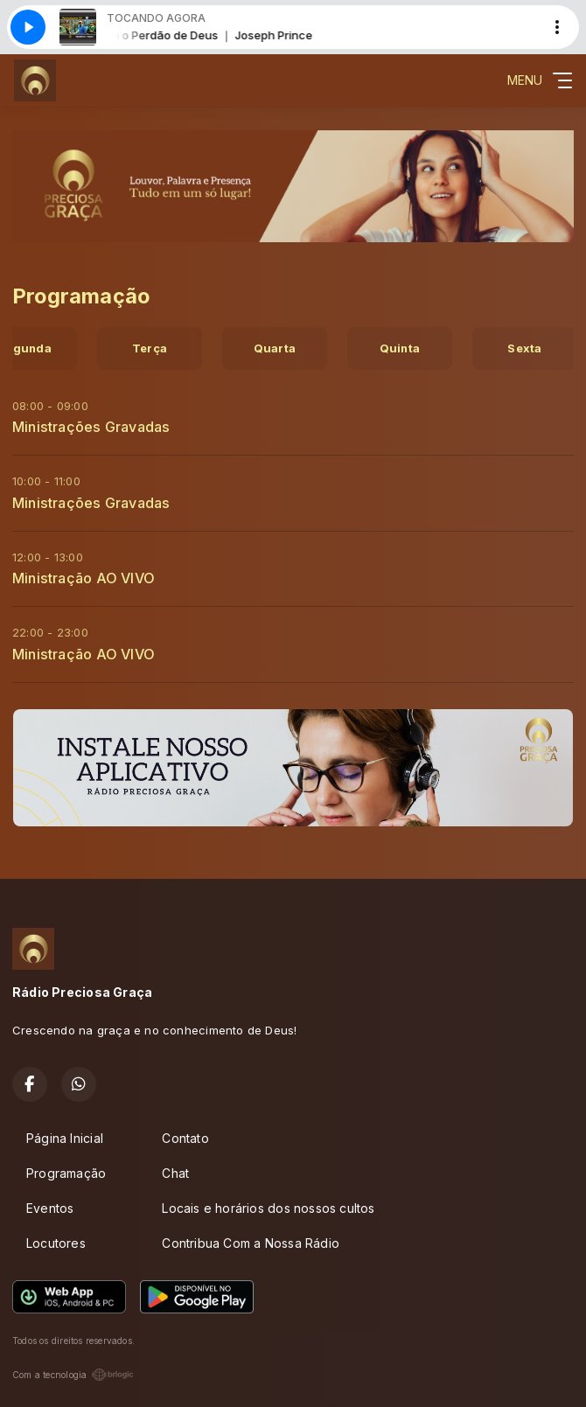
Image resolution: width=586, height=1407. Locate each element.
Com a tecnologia (73, 1375)
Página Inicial (64, 1138)
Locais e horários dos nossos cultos (268, 1208)
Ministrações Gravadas (91, 426)
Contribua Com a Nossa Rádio (250, 1243)
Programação (66, 1173)
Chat (175, 1173)
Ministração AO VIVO (83, 578)
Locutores (56, 1243)
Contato (185, 1138)
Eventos (49, 1208)
